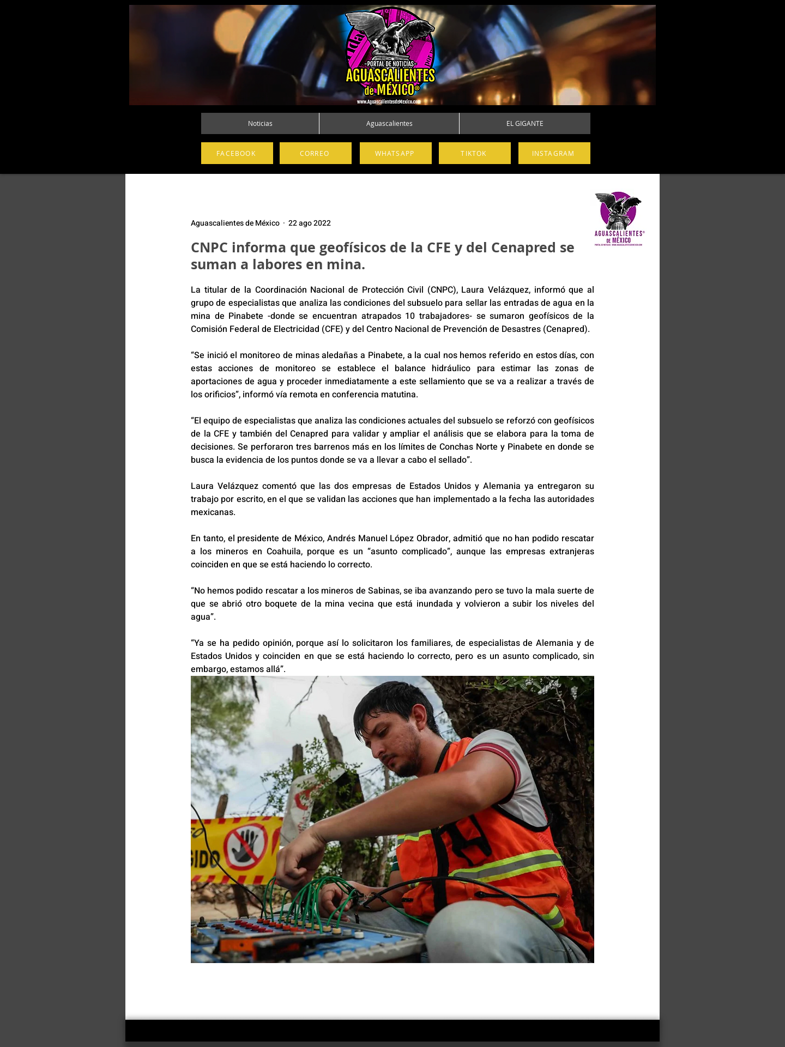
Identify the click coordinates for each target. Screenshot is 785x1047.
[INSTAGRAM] (554, 153)
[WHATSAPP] (396, 153)
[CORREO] (316, 153)
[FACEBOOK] (237, 153)
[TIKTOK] (475, 153)
